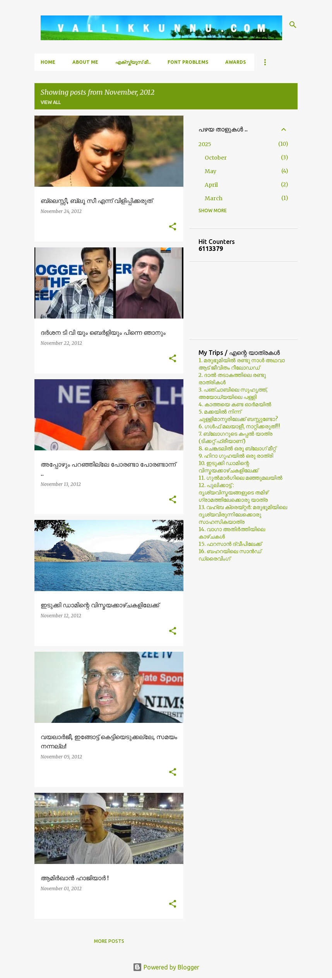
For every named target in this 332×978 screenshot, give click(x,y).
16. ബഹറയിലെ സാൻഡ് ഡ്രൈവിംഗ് (230, 555)
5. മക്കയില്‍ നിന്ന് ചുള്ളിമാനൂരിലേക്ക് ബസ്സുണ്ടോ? (238, 415)
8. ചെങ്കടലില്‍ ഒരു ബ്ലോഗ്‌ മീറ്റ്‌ (237, 448)
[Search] (293, 24)
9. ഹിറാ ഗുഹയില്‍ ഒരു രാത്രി (236, 455)
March (213, 198)
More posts (109, 941)
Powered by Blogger (166, 967)
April (211, 184)
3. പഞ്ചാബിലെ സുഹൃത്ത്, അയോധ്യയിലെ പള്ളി (233, 393)
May (210, 171)
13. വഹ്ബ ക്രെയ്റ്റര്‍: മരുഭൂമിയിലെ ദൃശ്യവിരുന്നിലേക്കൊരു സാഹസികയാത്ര (243, 514)
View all (51, 102)
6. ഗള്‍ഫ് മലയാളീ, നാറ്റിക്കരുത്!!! (239, 426)
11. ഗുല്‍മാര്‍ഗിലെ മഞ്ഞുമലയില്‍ (240, 477)
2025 (205, 144)
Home (48, 62)
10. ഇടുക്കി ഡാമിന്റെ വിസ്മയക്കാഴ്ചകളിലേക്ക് (228, 467)
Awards (235, 62)
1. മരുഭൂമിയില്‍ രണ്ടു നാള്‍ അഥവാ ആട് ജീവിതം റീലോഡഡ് (242, 364)
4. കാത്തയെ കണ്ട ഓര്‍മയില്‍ (235, 404)
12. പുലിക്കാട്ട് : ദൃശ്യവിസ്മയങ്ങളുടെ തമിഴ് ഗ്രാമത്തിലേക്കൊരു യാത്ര (233, 492)
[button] (172, 227)
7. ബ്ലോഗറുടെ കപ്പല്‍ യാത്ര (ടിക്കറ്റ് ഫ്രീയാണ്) (235, 437)
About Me (85, 62)
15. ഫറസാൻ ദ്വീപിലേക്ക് (230, 543)
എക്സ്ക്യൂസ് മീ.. (133, 62)
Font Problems (188, 62)
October (216, 157)
